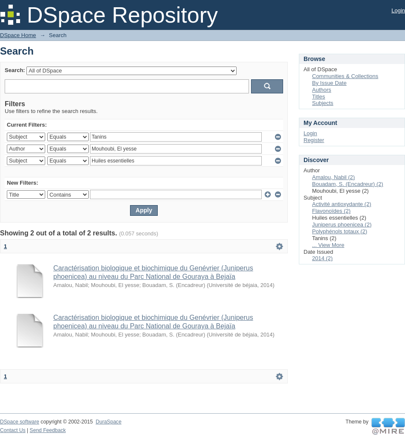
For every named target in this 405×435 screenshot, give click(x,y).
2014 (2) (322, 258)
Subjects (322, 103)
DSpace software (19, 422)
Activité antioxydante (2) (341, 204)
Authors (321, 90)
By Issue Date (329, 83)
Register (314, 140)
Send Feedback (48, 430)
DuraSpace (108, 422)
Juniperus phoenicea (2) (341, 224)
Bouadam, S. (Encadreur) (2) (347, 184)
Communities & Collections (345, 76)
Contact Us (13, 430)
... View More (328, 245)
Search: (15, 70)
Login (398, 10)
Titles (318, 96)
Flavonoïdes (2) (331, 211)
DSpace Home (18, 35)
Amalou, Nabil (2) (333, 177)
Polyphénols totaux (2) (339, 231)
